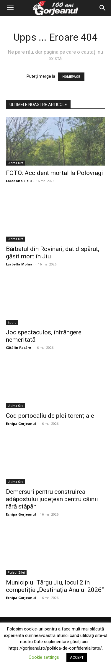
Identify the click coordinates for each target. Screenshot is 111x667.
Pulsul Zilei (16, 572)
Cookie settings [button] (44, 657)
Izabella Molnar (20, 264)
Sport (12, 322)
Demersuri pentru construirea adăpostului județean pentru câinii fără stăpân (52, 499)
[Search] (102, 8)
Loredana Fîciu (19, 181)
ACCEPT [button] (77, 657)
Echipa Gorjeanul (21, 423)
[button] (10, 8)
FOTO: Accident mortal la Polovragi (54, 172)
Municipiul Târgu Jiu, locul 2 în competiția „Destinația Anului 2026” (55, 586)
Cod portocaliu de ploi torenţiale (50, 415)
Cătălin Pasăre (18, 347)
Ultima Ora (15, 163)
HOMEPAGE (71, 77)
